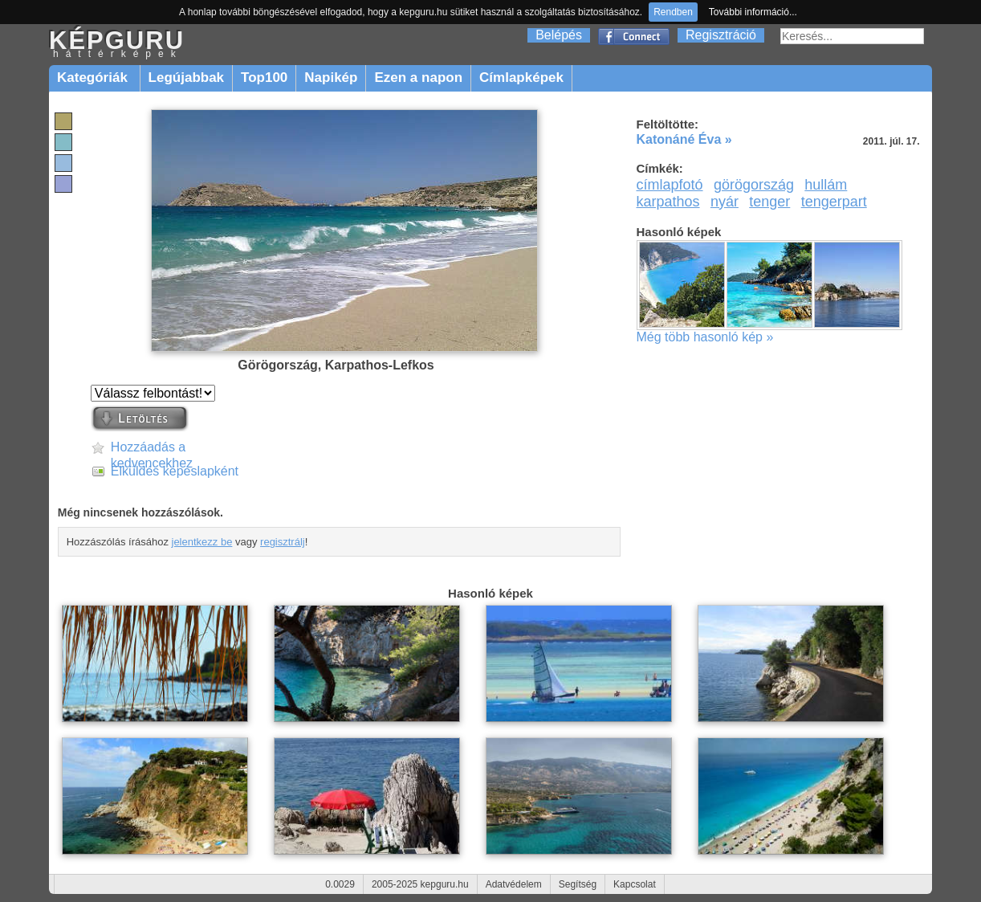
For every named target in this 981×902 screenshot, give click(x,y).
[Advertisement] (782, 473)
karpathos (668, 202)
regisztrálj (282, 542)
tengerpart (834, 202)
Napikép (330, 77)
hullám (825, 185)
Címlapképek (521, 77)
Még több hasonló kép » (705, 337)
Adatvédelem (514, 884)
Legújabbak (186, 77)
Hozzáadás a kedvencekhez (152, 447)
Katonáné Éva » (684, 139)
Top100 (264, 77)
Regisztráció (721, 35)
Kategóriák (94, 77)
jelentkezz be (202, 542)
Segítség (577, 884)
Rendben (673, 12)
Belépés (558, 35)
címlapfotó (670, 185)
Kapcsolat (634, 884)
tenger (769, 202)
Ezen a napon (418, 77)
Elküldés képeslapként (174, 471)
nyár (724, 202)
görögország (754, 185)
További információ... (753, 12)
